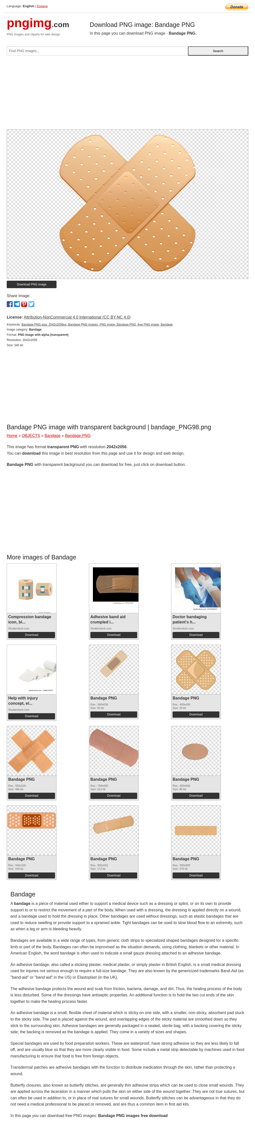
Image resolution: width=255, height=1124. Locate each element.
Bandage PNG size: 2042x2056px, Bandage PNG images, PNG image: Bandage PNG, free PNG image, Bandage (97, 324)
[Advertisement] (127, 94)
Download (31, 635)
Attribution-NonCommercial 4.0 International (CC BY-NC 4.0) (77, 317)
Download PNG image (32, 284)
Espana (42, 6)
